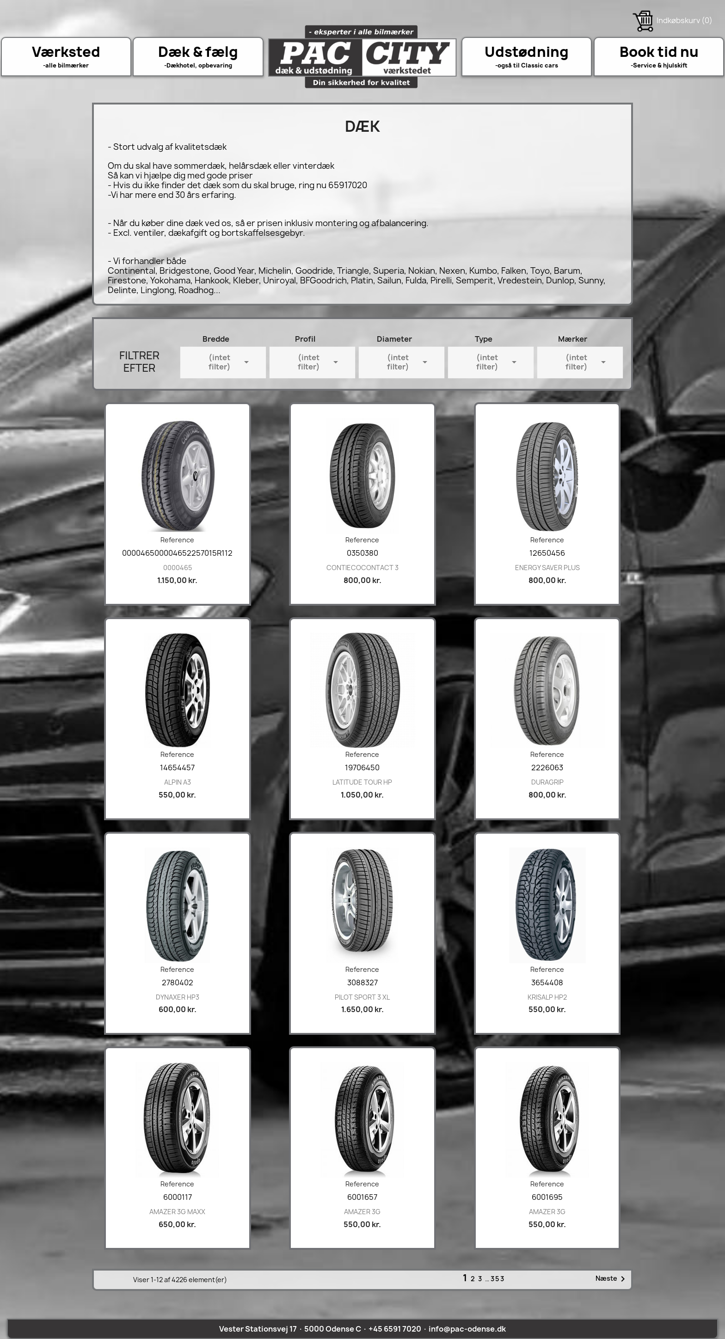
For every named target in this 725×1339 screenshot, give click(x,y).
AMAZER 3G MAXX (177, 1211)
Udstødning (527, 52)
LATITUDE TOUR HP (362, 782)
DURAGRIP (547, 782)
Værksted (66, 52)
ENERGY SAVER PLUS (547, 567)
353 (498, 1278)
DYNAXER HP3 (177, 997)
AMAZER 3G (362, 1211)
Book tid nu (659, 52)
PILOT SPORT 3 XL (362, 997)
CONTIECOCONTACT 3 (362, 567)
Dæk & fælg (198, 52)
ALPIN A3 (177, 782)
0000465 (177, 567)
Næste (612, 1278)
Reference (177, 539)
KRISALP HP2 (547, 997)
